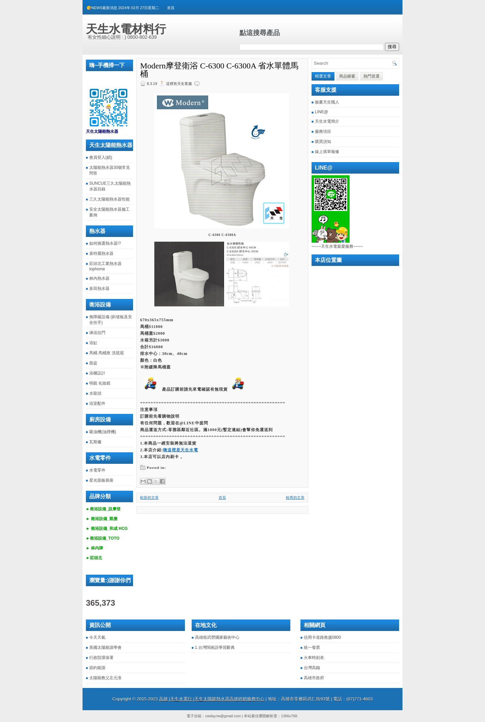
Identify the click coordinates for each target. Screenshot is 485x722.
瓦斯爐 (95, 442)
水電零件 (97, 470)
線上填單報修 (327, 151)
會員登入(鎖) (100, 157)
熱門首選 (371, 76)
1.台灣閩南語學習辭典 (215, 647)
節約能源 (97, 667)
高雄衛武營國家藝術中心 (217, 637)
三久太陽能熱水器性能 (109, 199)
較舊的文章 (295, 497)
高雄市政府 (314, 677)
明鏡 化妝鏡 (99, 383)
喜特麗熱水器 (101, 253)
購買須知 (323, 141)
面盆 (93, 363)
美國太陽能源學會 (105, 647)
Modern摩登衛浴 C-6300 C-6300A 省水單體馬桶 (219, 70)
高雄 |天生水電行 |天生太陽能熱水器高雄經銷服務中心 (211, 698)
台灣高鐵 (312, 667)
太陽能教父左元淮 (105, 677)
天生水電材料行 (126, 29)
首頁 (170, 8)
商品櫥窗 (347, 76)
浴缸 (93, 342)
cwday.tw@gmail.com (223, 716)
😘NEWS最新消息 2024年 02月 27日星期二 (123, 8)
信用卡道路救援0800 (322, 637)
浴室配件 (97, 403)
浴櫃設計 (97, 373)
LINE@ (321, 112)
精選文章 (323, 76)
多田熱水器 (99, 288)
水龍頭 (95, 393)
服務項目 (323, 131)
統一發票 (312, 647)
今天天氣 (97, 637)
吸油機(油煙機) (102, 431)
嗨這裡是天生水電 (180, 450)
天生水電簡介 (327, 121)
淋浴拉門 (97, 332)
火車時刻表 (314, 657)
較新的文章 (149, 497)
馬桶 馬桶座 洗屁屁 (106, 353)
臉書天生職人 (327, 102)
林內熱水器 (99, 278)
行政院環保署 (101, 657)
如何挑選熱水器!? (105, 243)
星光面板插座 (101, 480)
